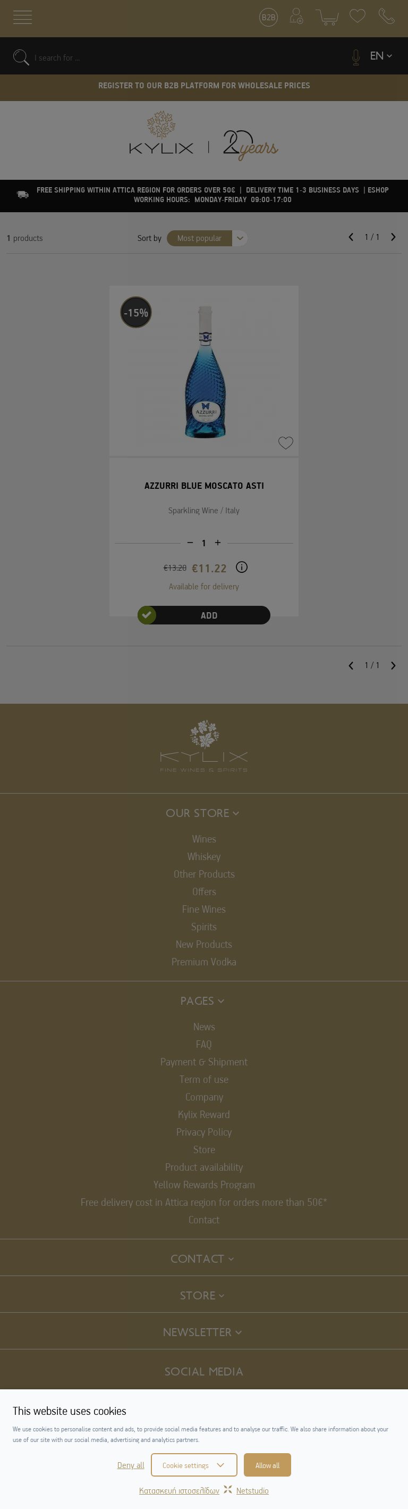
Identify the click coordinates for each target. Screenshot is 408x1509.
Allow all (267, 1465)
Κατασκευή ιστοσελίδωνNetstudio (204, 1490)
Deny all (130, 1465)
